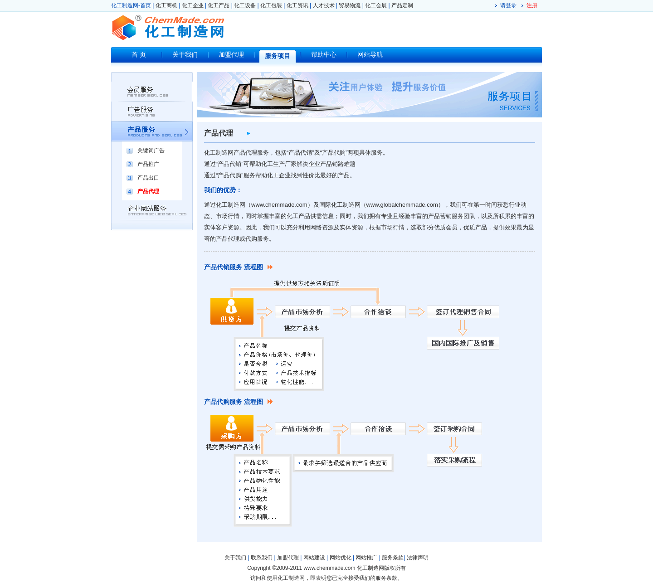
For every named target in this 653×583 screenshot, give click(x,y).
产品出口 (148, 178)
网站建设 (314, 557)
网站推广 (366, 557)
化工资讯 (297, 5)
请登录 (508, 5)
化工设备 (245, 5)
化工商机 (166, 5)
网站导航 (370, 54)
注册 (531, 5)
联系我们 (262, 557)
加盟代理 (231, 54)
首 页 (139, 54)
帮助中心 (323, 54)
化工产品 (218, 5)
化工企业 (193, 5)
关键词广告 (151, 150)
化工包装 (271, 5)
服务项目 (277, 56)
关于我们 (185, 54)
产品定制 (402, 5)
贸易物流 (350, 5)
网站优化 (340, 557)
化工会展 (376, 5)
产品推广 (148, 164)
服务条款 (393, 557)
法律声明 (418, 557)
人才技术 (324, 5)
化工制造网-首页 (131, 5)
